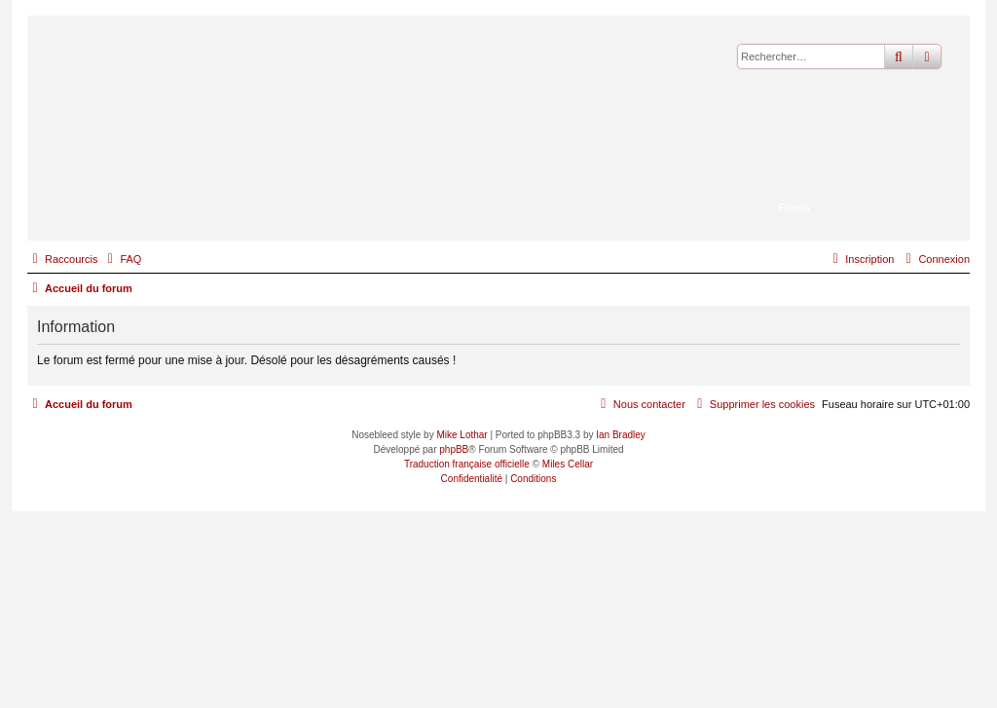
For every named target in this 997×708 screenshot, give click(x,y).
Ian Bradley (621, 434)
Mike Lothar (461, 434)
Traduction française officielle (467, 464)
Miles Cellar (567, 464)
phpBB (453, 449)
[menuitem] (121, 259)
